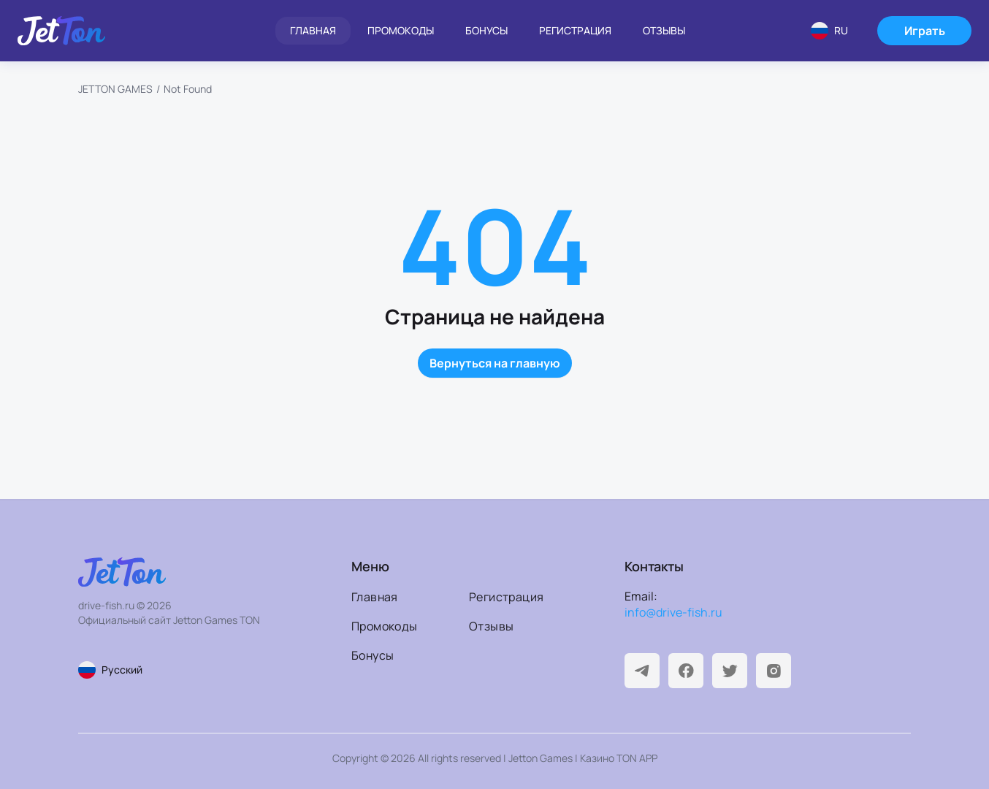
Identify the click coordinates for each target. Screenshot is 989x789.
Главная (313, 30)
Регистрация (575, 30)
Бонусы (486, 30)
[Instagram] (773, 670)
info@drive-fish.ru (673, 612)
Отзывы (664, 30)
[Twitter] (729, 670)
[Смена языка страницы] (171, 670)
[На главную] (61, 30)
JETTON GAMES (115, 89)
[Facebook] (685, 670)
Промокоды (400, 30)
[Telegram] (642, 670)
